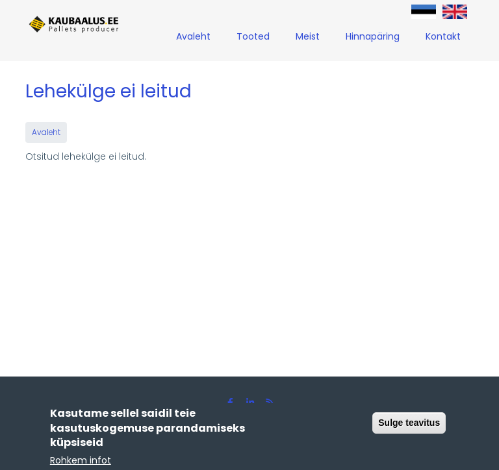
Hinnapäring (373, 36)
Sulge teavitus (409, 426)
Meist (308, 36)
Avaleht (193, 36)
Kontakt (443, 36)
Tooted (253, 36)
